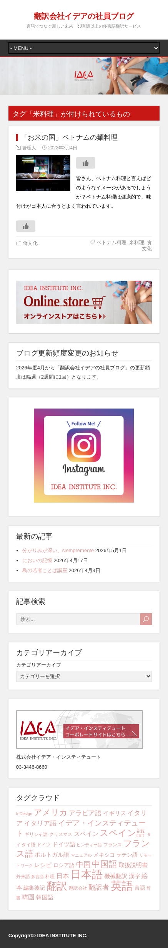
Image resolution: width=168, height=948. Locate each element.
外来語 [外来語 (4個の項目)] (23, 876)
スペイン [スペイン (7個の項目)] (86, 833)
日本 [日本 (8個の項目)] (62, 876)
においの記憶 (37, 560)
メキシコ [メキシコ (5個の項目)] (104, 855)
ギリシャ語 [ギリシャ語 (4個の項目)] (36, 834)
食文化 (30, 243)
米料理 (136, 242)
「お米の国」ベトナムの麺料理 (69, 137)
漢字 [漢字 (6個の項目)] (134, 876)
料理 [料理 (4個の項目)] (50, 876)
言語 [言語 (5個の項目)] (140, 888)
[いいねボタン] (85, 163)
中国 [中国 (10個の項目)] (83, 864)
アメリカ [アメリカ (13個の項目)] (51, 812)
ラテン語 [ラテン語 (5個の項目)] (127, 855)
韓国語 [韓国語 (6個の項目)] (44, 897)
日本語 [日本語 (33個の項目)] (86, 874)
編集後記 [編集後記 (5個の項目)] (34, 888)
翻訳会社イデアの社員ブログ (84, 15)
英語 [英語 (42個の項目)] (122, 885)
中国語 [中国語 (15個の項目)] (104, 864)
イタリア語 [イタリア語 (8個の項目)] (40, 823)
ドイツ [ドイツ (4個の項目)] (44, 844)
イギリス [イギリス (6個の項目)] (114, 813)
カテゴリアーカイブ (38, 665)
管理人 (29, 148)
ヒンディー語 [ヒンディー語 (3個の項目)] (89, 844)
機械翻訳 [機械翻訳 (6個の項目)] (115, 876)
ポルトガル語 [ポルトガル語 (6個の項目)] (52, 854)
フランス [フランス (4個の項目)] (112, 844)
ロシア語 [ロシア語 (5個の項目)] (64, 865)
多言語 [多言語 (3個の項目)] (37, 876)
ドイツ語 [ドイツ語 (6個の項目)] (63, 844)
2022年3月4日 (62, 148)
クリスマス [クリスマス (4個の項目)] (60, 834)
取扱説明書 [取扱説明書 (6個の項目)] (133, 865)
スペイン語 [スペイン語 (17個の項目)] (122, 833)
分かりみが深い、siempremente (58, 550)
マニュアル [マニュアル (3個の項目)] (81, 855)
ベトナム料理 (111, 242)
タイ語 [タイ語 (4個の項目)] (28, 844)
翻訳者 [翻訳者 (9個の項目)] (98, 887)
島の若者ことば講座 (44, 570)
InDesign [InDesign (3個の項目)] (24, 813)
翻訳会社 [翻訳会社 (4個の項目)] (78, 888)
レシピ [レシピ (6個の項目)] (43, 865)
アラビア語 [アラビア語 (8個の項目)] (85, 813)
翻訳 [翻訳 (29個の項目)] (57, 886)
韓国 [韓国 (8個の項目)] (28, 897)
